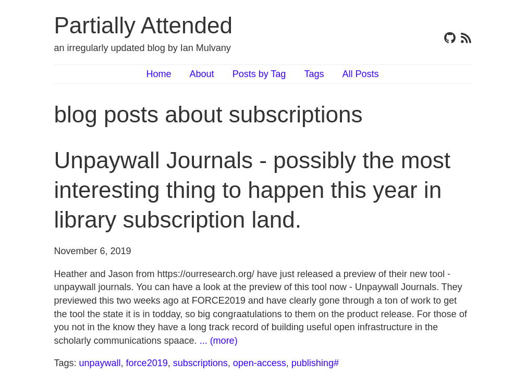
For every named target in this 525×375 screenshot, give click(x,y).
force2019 (147, 363)
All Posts (360, 74)
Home (159, 74)
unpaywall (100, 363)
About (202, 74)
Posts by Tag (259, 74)
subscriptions (200, 363)
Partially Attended (143, 25)
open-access (259, 363)
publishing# (315, 363)
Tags (314, 74)
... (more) (219, 340)
